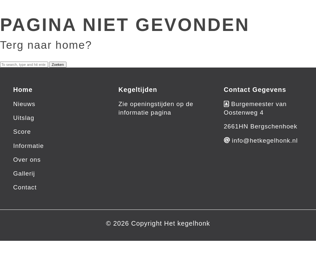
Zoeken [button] (58, 65)
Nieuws (24, 103)
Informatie (28, 145)
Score (22, 131)
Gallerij (24, 173)
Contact (25, 187)
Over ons (27, 159)
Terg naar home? (46, 45)
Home (23, 89)
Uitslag (23, 117)
